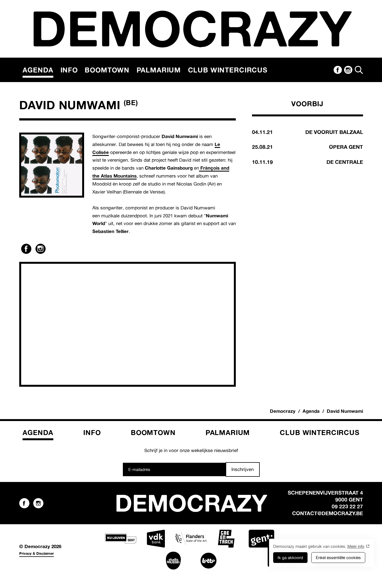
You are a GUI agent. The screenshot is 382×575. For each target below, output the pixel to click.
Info (69, 70)
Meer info (355, 546)
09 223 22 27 (347, 506)
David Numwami (345, 411)
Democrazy (282, 411)
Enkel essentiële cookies (338, 557)
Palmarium (159, 70)
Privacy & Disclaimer (36, 553)
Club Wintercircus (227, 70)
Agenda (38, 70)
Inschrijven (242, 469)
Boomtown (107, 70)
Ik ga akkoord (290, 557)
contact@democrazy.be (327, 513)
